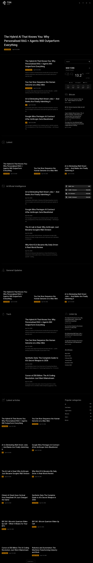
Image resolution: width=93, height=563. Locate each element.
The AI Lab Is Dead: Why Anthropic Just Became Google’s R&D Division (42, 228)
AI (26, 105)
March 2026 (68, 356)
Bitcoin (4, 529)
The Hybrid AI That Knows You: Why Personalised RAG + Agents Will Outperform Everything (31, 41)
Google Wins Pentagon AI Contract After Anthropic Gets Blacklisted (40, 118)
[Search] (89, 62)
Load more (30, 561)
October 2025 (68, 365)
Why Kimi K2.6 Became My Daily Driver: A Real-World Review (41, 246)
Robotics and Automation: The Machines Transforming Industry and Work (44, 550)
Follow (88, 190)
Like (89, 186)
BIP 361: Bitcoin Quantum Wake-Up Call (75, 107)
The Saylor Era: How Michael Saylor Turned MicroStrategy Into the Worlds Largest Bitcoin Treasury (74, 123)
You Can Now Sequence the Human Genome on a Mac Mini (40, 83)
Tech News (7, 49)
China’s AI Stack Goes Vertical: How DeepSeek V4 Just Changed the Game (14, 497)
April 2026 (67, 353)
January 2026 (68, 360)
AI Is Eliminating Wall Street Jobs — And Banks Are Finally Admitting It (42, 100)
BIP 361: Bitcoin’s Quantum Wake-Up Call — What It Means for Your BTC (74, 99)
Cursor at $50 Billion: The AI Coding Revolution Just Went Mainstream (40, 377)
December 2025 (69, 363)
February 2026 (68, 358)
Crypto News (35, 555)
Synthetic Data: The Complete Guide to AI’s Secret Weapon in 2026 (41, 359)
